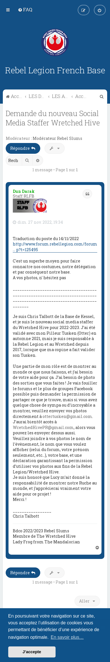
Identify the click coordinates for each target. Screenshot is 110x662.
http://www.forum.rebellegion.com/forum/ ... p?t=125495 (56, 246)
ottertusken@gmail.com (67, 416)
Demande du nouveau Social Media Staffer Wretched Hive (53, 118)
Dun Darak (24, 191)
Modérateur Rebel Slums (57, 138)
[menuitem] (25, 9)
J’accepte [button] (32, 652)
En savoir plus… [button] (67, 637)
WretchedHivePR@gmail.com (43, 427)
